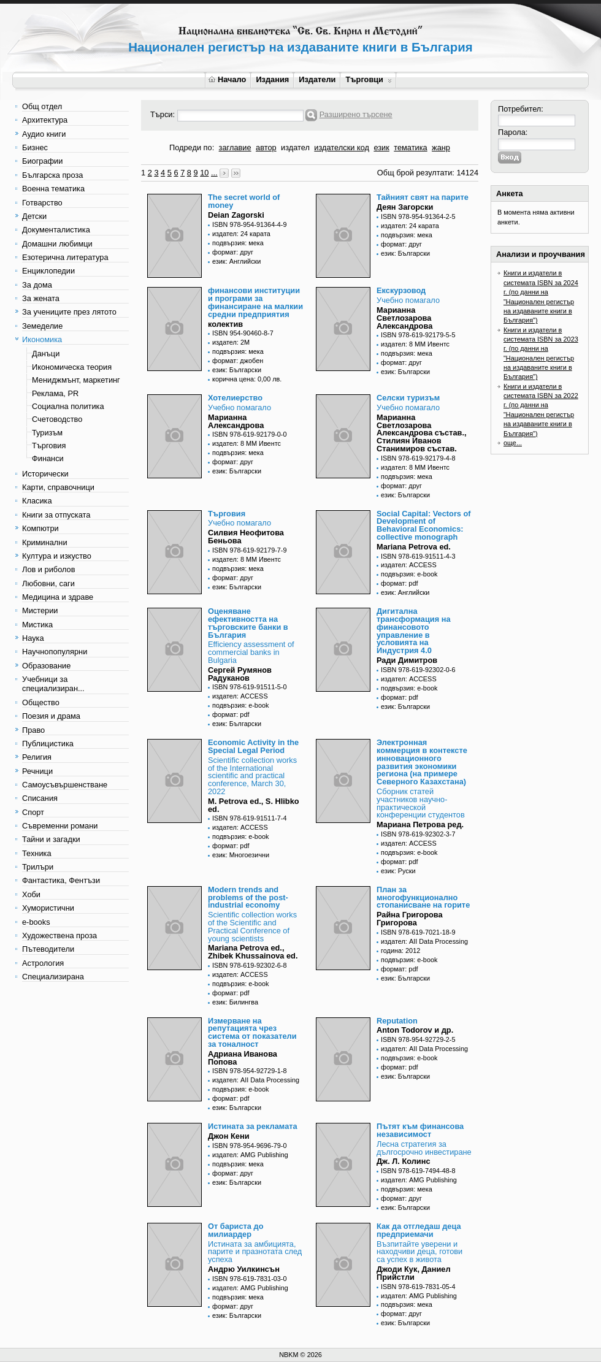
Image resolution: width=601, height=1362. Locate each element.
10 (204, 172)
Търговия (49, 445)
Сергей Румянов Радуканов (240, 674)
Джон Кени (229, 1136)
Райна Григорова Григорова (410, 918)
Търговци (368, 79)
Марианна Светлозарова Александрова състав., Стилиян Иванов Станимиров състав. (422, 433)
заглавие (235, 147)
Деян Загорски (405, 207)
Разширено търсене (356, 114)
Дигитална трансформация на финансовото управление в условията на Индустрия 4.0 (414, 630)
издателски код (341, 147)
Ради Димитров (407, 660)
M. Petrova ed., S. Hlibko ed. (253, 805)
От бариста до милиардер (235, 1230)
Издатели (317, 79)
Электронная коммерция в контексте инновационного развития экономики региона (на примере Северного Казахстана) (422, 762)
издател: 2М (231, 342)
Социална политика (68, 406)
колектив (225, 324)
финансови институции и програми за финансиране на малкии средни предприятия (255, 302)
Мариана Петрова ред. (420, 824)
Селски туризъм (408, 397)
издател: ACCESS (409, 564)
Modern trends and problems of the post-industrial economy (248, 897)
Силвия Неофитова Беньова (246, 536)
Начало (227, 79)
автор (266, 147)
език (381, 147)
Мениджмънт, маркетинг (76, 379)
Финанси (48, 458)
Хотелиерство (235, 397)
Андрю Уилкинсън (244, 1269)
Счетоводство (57, 419)
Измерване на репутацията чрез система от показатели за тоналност (252, 1032)
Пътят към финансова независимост (420, 1130)
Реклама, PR (55, 393)
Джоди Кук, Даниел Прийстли (414, 1273)
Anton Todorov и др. (415, 1030)
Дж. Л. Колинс (404, 1161)
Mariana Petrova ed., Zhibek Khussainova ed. (253, 951)
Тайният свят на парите (423, 197)
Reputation (397, 1020)
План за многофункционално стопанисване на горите (423, 897)
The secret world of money (244, 201)
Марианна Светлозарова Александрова (404, 318)
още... (512, 442)
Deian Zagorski (236, 215)
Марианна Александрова (236, 421)
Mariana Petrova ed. (414, 546)
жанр (441, 147)
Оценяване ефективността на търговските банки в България (248, 622)
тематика (410, 147)
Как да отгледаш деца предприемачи (419, 1230)
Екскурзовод (401, 290)
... (214, 172)
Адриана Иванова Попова (242, 1057)
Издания (272, 79)
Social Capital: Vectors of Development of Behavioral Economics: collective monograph (424, 525)
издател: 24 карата (241, 233)
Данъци (45, 353)
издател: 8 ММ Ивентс (415, 344)
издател (295, 147)
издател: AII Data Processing (424, 941)
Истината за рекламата (252, 1126)
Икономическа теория (72, 367)
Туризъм (47, 432)
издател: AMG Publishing (250, 1154)
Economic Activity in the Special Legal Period (253, 746)
